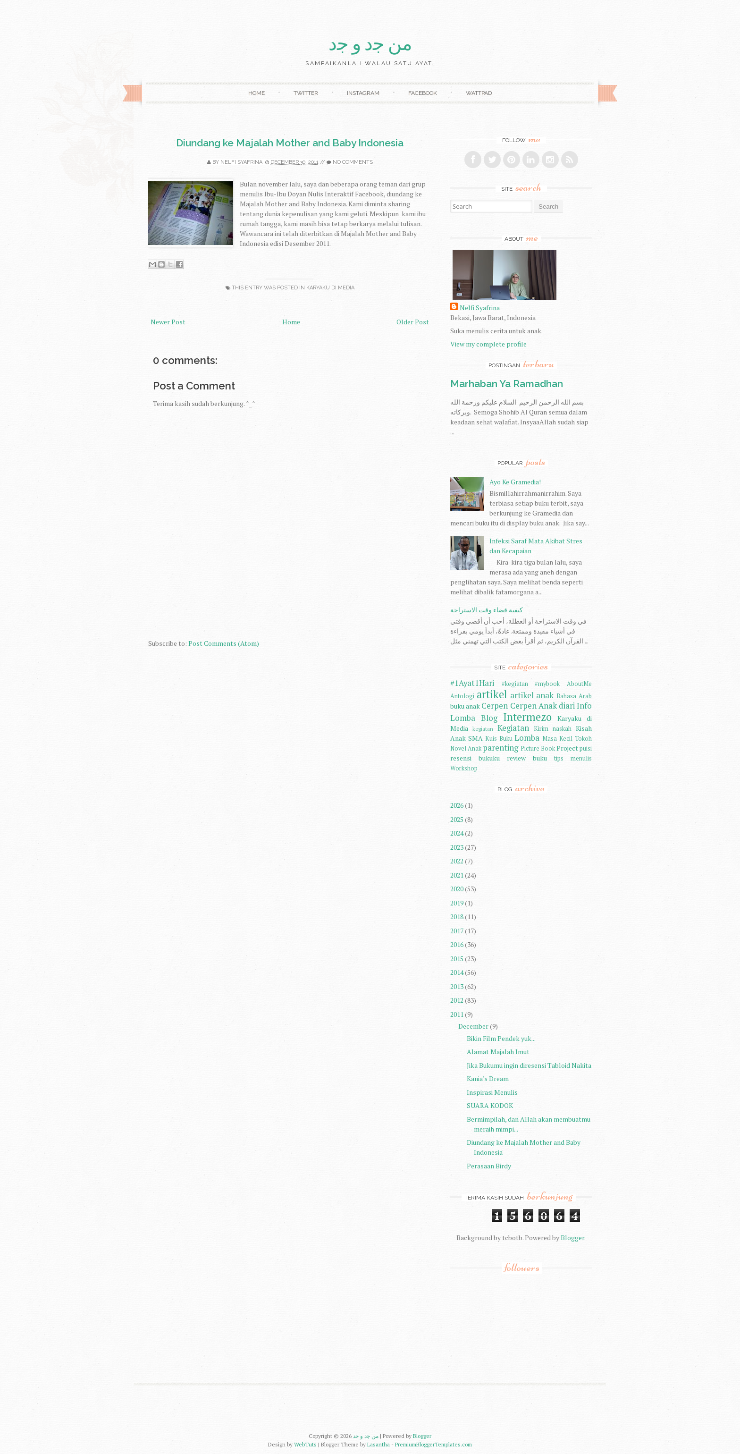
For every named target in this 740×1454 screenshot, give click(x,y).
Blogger (572, 1237)
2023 (456, 847)
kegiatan (482, 728)
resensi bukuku (475, 757)
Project (567, 748)
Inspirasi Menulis (492, 1092)
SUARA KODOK (490, 1105)
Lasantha (378, 1444)
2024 (456, 832)
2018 (456, 916)
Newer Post (168, 321)
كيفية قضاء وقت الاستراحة (486, 609)
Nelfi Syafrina (241, 162)
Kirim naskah (553, 729)
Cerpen (494, 706)
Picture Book (538, 748)
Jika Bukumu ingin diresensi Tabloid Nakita (529, 1065)
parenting (500, 748)
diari (567, 706)
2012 (456, 1000)
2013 (456, 986)
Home (256, 93)
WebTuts (305, 1444)
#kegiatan (515, 684)
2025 (456, 819)
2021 (456, 875)
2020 (456, 888)
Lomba (526, 738)
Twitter (306, 93)
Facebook (422, 93)
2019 (456, 902)
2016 (456, 944)
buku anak (465, 706)
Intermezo (527, 717)
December (473, 1026)
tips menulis (573, 758)
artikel (492, 694)
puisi (586, 748)
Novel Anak (465, 748)
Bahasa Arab (574, 696)
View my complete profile (488, 343)
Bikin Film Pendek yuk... (501, 1038)
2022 (456, 860)
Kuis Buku (499, 739)
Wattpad (479, 93)
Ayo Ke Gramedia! (515, 481)
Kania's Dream (488, 1078)
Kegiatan (513, 728)
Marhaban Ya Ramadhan (506, 383)
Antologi (462, 696)
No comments (353, 162)
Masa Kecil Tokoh (567, 739)
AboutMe (579, 684)
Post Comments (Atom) (223, 643)
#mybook (547, 684)
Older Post (412, 321)
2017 (456, 930)
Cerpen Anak (533, 706)
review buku (527, 757)
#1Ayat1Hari (472, 683)
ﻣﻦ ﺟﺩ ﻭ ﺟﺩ (370, 44)
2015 (456, 958)
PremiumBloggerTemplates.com (433, 1444)
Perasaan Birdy (489, 1165)
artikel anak (532, 695)
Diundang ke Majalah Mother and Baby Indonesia (290, 143)
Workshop (464, 768)
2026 (456, 805)
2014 (456, 972)
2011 (456, 1014)
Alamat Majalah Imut (498, 1051)
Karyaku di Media (330, 288)
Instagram (363, 93)
